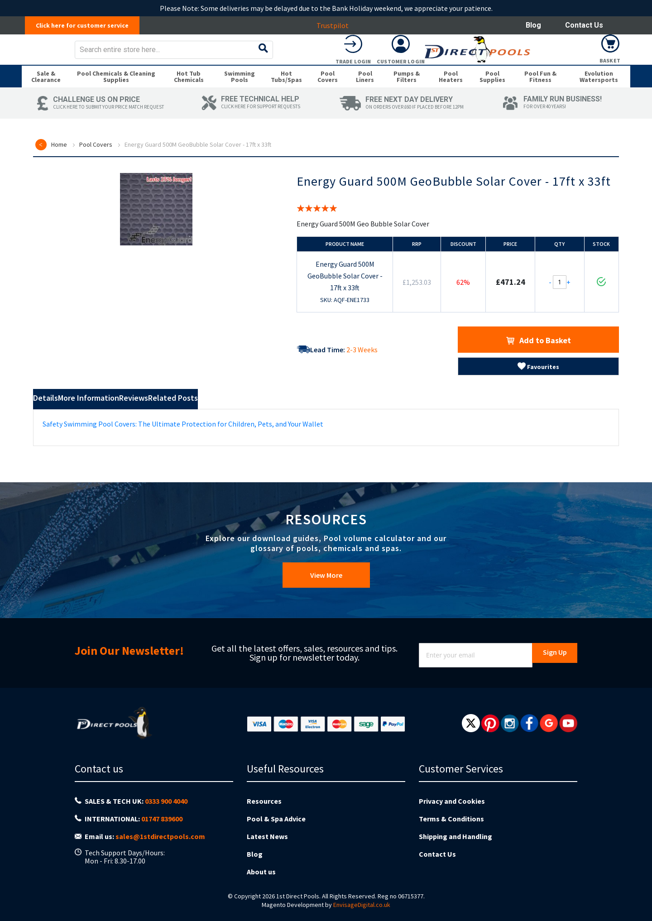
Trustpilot (337, 25)
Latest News (267, 845)
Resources (264, 817)
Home (59, 163)
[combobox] (343, 56)
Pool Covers (95, 163)
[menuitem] (46, 92)
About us (261, 873)
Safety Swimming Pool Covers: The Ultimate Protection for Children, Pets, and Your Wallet (183, 441)
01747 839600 (161, 832)
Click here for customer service (87, 25)
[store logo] (93, 56)
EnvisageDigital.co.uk (361, 905)
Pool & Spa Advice (276, 831)
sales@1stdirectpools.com (160, 846)
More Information (131, 418)
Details (58, 418)
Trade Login (515, 67)
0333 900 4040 (166, 817)
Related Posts (275, 418)
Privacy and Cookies (452, 817)
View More (326, 597)
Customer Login (563, 67)
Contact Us (584, 25)
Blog (533, 25)
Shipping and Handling (455, 845)
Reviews (207, 418)
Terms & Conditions (451, 831)
